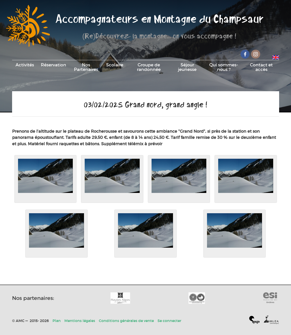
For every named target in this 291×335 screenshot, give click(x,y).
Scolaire (114, 65)
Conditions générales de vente (126, 320)
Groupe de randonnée (149, 67)
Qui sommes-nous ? (223, 67)
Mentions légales (79, 320)
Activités (25, 65)
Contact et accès (261, 67)
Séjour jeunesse (187, 67)
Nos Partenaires (86, 67)
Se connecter (169, 320)
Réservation (53, 65)
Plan (56, 320)
